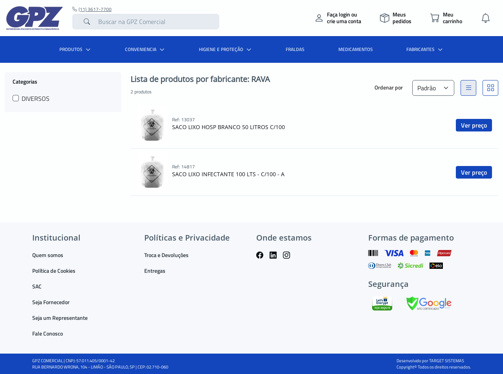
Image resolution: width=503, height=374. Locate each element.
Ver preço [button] (474, 125)
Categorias (25, 81)
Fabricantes (425, 49)
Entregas (154, 270)
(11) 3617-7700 (92, 9)
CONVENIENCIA (145, 49)
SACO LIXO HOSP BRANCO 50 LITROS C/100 (228, 127)
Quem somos (47, 255)
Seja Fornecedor (51, 302)
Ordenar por (388, 87)
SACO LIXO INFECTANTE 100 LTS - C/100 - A (228, 174)
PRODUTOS (75, 49)
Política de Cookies (53, 270)
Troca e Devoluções (166, 255)
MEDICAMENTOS (355, 49)
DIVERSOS (36, 98)
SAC (37, 286)
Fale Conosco (47, 333)
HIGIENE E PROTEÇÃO (226, 49)
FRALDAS (295, 49)
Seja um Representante (60, 318)
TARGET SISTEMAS (446, 361)
